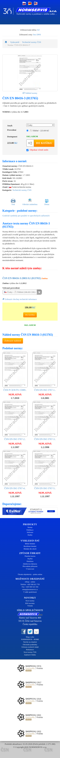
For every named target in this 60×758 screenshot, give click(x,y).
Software (30, 532)
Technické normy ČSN (31, 42)
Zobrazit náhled (12, 341)
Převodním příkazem (30, 566)
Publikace (30, 530)
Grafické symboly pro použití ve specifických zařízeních (26, 215)
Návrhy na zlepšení (30, 642)
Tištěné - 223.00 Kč (39, 130)
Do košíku (44, 143)
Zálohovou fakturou (30, 564)
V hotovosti (30, 569)
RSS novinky (30, 603)
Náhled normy (30, 93)
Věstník (30, 606)
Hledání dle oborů (30, 549)
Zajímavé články (30, 655)
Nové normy (30, 601)
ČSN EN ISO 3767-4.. (15, 470)
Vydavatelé (14, 42)
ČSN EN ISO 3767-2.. (15, 420)
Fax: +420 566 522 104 (30, 587)
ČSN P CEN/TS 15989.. (15, 371)
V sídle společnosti (30, 592)
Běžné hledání (30, 544)
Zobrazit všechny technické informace (19, 299)
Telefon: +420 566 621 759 (30, 584)
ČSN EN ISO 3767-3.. (45, 420)
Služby (30, 535)
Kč (38, 30)
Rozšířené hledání (30, 546)
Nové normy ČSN (30, 652)
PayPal (30, 559)
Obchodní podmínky (30, 644)
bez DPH (37, 34)
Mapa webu (30, 637)
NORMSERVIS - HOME (30, 639)
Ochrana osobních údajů (30, 647)
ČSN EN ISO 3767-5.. (45, 470)
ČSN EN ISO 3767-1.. (45, 371)
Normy (30, 527)
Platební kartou (30, 556)
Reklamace (30, 649)
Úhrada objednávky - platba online (30, 574)
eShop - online (30, 582)
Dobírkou (30, 561)
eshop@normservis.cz (30, 589)
